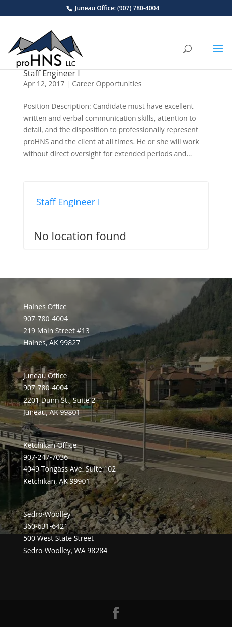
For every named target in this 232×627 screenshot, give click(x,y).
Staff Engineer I (51, 73)
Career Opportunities (106, 83)
